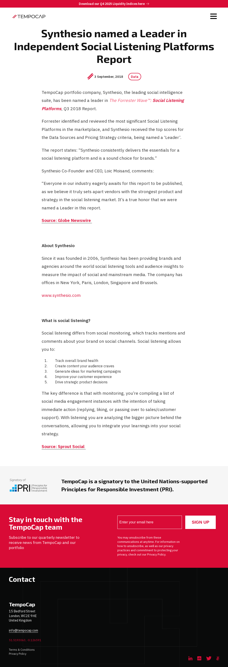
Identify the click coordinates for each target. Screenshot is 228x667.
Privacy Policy (17, 654)
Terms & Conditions (22, 650)
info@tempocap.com (23, 630)
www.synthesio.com (61, 295)
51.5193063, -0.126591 (25, 640)
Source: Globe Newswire (67, 220)
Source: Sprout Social (64, 446)
